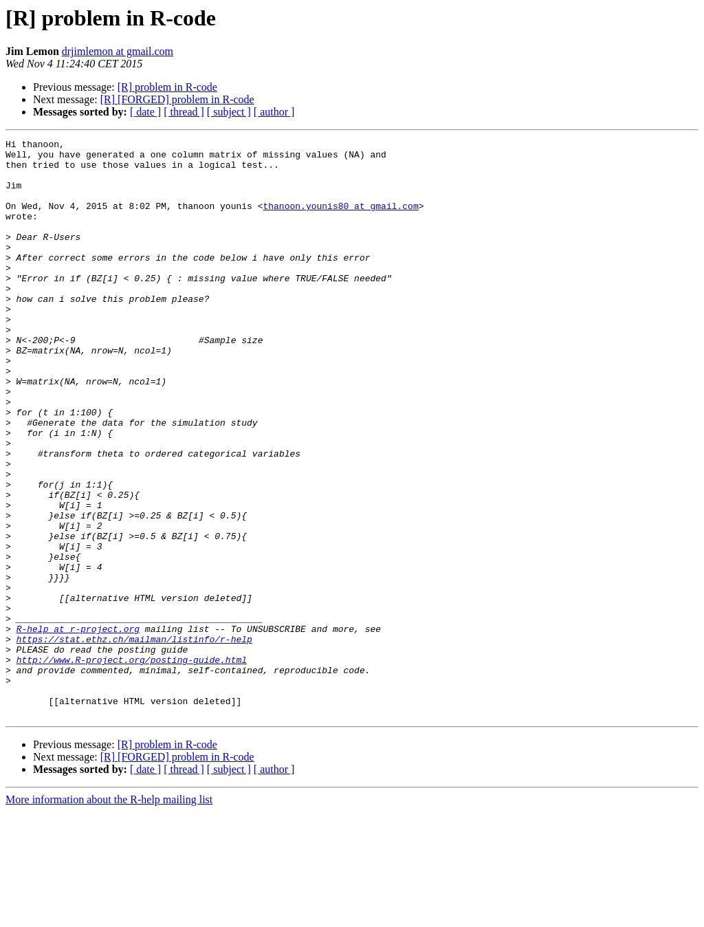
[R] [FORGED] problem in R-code (177, 99)
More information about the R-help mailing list (109, 915)
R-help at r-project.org (78, 727)
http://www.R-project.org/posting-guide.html (131, 765)
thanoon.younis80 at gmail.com (340, 220)
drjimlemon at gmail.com (117, 51)
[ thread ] (184, 112)
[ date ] (145, 112)
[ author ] (274, 112)
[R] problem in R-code (167, 87)
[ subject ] (229, 112)
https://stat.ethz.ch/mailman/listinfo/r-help (134, 740)
